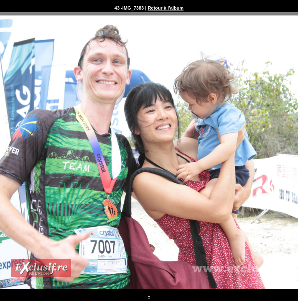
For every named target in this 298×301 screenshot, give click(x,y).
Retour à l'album (165, 7)
